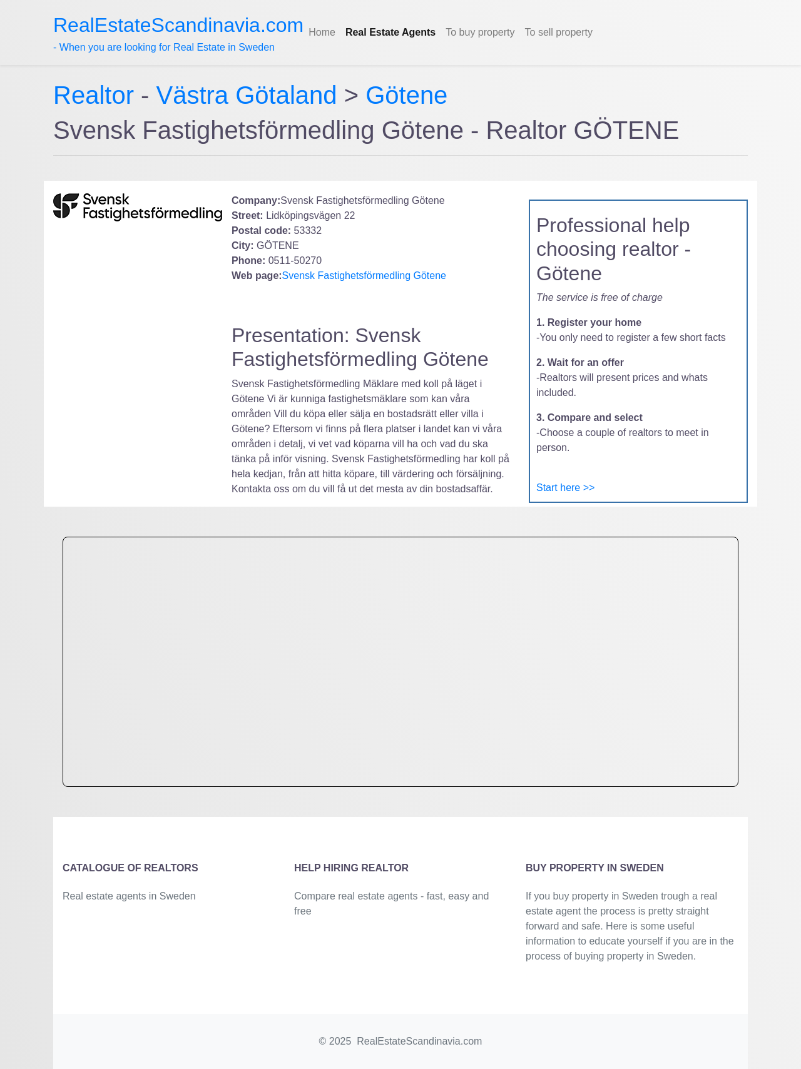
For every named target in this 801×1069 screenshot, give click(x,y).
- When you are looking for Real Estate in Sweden (178, 33)
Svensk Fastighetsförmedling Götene (364, 275)
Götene (406, 95)
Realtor (97, 95)
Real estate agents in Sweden (129, 896)
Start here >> (565, 487)
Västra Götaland (246, 95)
